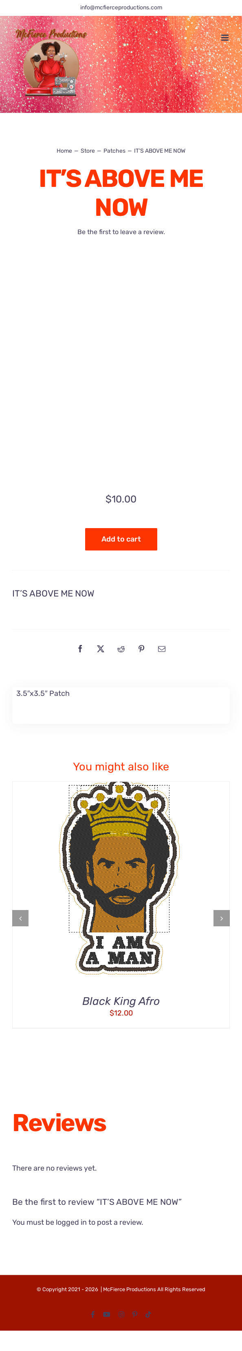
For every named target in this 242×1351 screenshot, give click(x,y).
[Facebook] (80, 648)
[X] (100, 648)
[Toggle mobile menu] (225, 37)
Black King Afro (121, 1001)
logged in (71, 1222)
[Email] (162, 648)
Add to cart (121, 539)
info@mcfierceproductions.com (121, 7)
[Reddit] (121, 648)
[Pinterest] (141, 648)
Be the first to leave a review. (121, 232)
